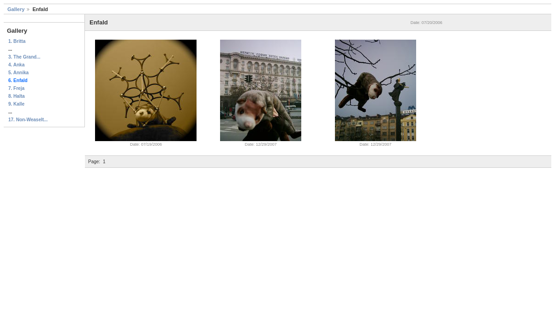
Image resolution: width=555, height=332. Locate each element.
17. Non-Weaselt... (28, 119)
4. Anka (16, 64)
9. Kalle (16, 104)
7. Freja (16, 88)
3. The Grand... (24, 56)
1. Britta (16, 41)
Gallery (15, 9)
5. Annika (18, 72)
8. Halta (16, 96)
